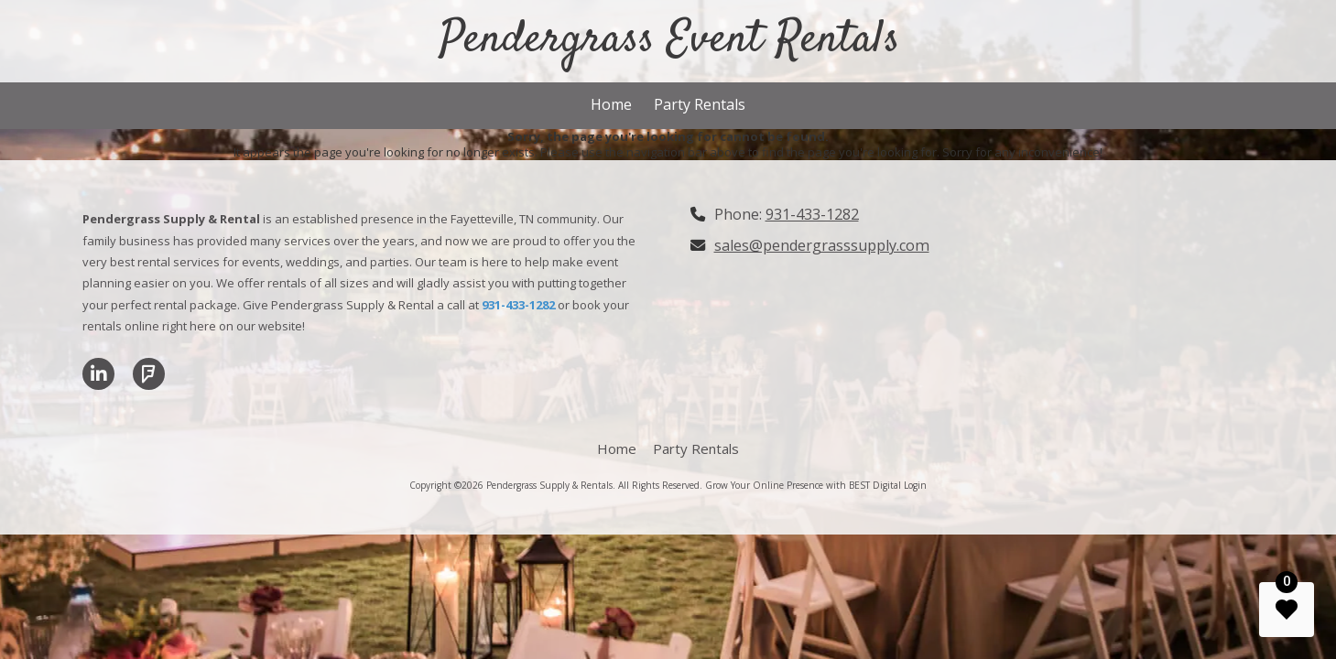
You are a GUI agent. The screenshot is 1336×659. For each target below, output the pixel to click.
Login (915, 485)
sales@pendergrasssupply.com (821, 245)
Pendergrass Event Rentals (669, 40)
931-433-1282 (812, 214)
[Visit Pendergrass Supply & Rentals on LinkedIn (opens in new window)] (98, 374)
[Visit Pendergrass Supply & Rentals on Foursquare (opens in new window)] (149, 374)
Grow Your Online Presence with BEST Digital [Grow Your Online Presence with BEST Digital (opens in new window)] (803, 485)
